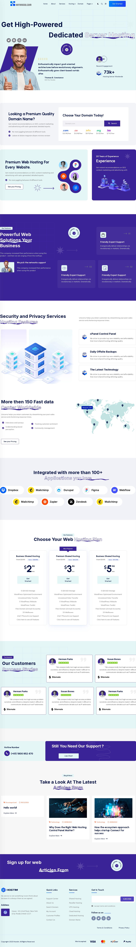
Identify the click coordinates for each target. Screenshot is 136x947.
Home (45, 4)
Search (112, 123)
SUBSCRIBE (127, 899)
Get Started (117, 4)
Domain (80, 4)
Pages (89, 4)
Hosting (71, 4)
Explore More (10, 813)
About (53, 4)
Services (62, 4)
